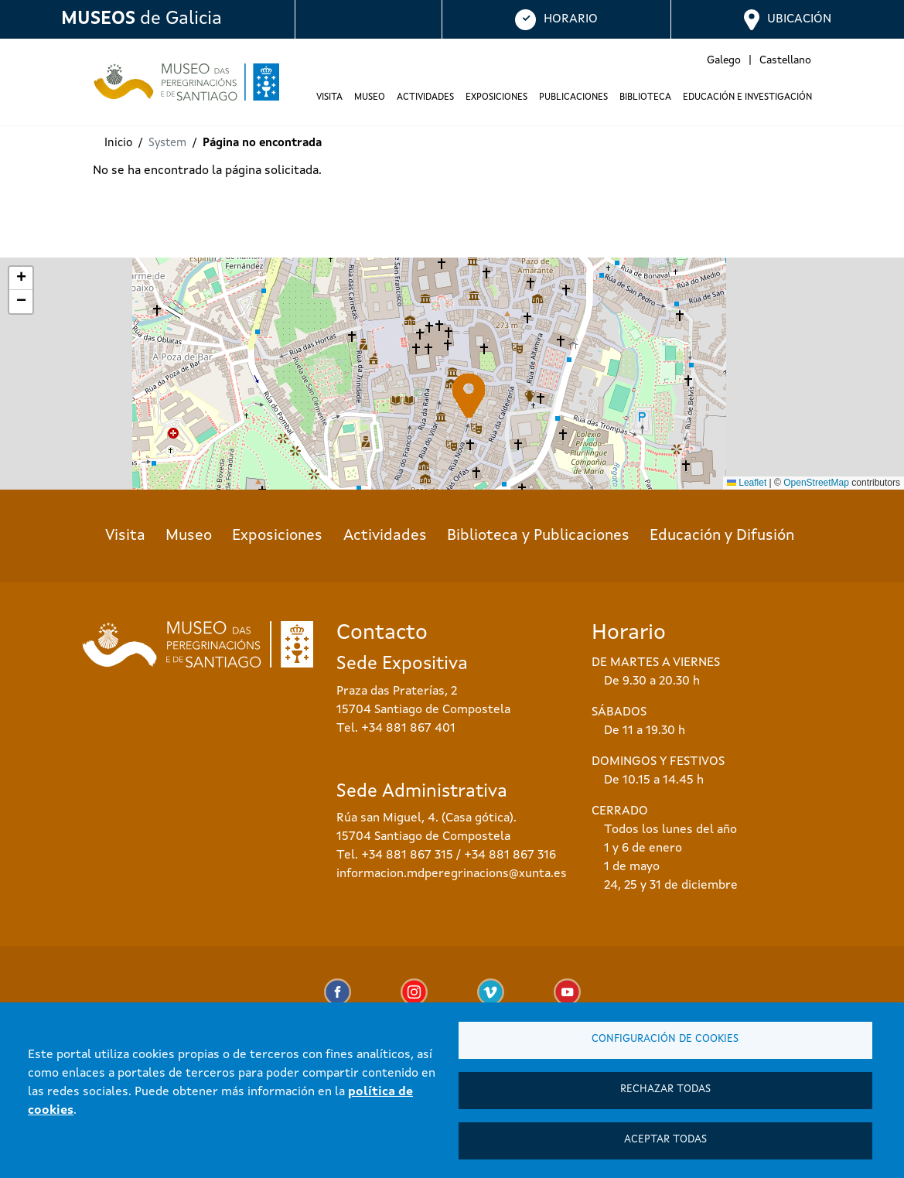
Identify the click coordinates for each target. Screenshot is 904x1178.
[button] (469, 396)
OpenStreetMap (816, 482)
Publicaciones (573, 97)
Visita (125, 536)
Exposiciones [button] (496, 97)
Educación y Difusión (722, 536)
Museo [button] (369, 97)
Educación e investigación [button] (747, 97)
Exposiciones (277, 536)
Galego (724, 60)
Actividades (425, 97)
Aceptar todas (665, 1140)
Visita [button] (329, 97)
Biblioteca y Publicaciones (538, 536)
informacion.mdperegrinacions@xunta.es (451, 874)
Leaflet (746, 482)
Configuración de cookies (665, 1039)
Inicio (118, 143)
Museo (188, 536)
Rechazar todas (665, 1089)
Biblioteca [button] (645, 97)
